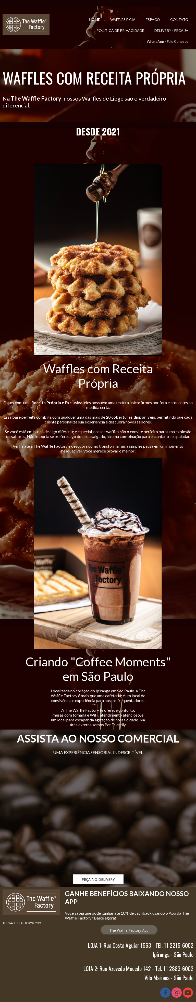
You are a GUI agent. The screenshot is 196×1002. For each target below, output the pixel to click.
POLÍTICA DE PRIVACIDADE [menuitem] (120, 30)
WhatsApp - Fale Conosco (167, 41)
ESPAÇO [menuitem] (153, 19)
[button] (98, 879)
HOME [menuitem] (94, 19)
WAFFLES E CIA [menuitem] (123, 19)
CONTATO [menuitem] (179, 19)
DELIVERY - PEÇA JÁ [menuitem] (171, 30)
